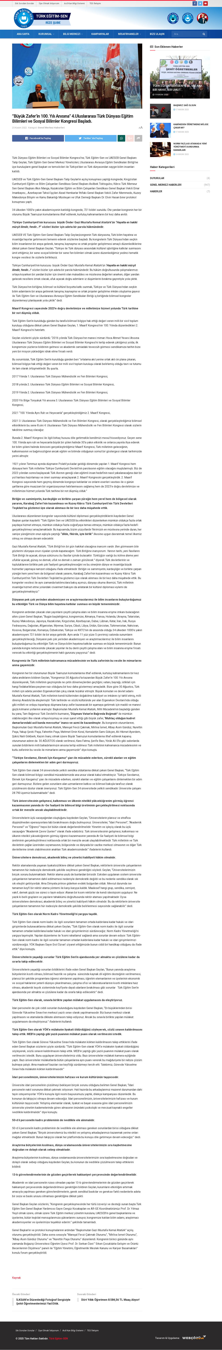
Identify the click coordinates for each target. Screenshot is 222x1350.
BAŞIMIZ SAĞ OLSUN (184, 105)
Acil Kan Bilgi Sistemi (74, 3)
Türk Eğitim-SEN (58, 1338)
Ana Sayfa (23, 34)
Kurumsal (45, 34)
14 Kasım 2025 (181, 154)
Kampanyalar (100, 34)
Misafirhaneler (128, 34)
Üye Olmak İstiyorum (49, 3)
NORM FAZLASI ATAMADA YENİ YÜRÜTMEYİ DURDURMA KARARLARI (190, 146)
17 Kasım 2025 (181, 109)
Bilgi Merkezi (71, 34)
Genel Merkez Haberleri (51, 127)
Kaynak (16, 1277)
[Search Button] (204, 34)
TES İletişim (95, 3)
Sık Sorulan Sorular (24, 3)
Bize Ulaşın (157, 34)
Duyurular (157, 178)
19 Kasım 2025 (160, 95)
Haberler (156, 191)
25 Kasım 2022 (19, 127)
